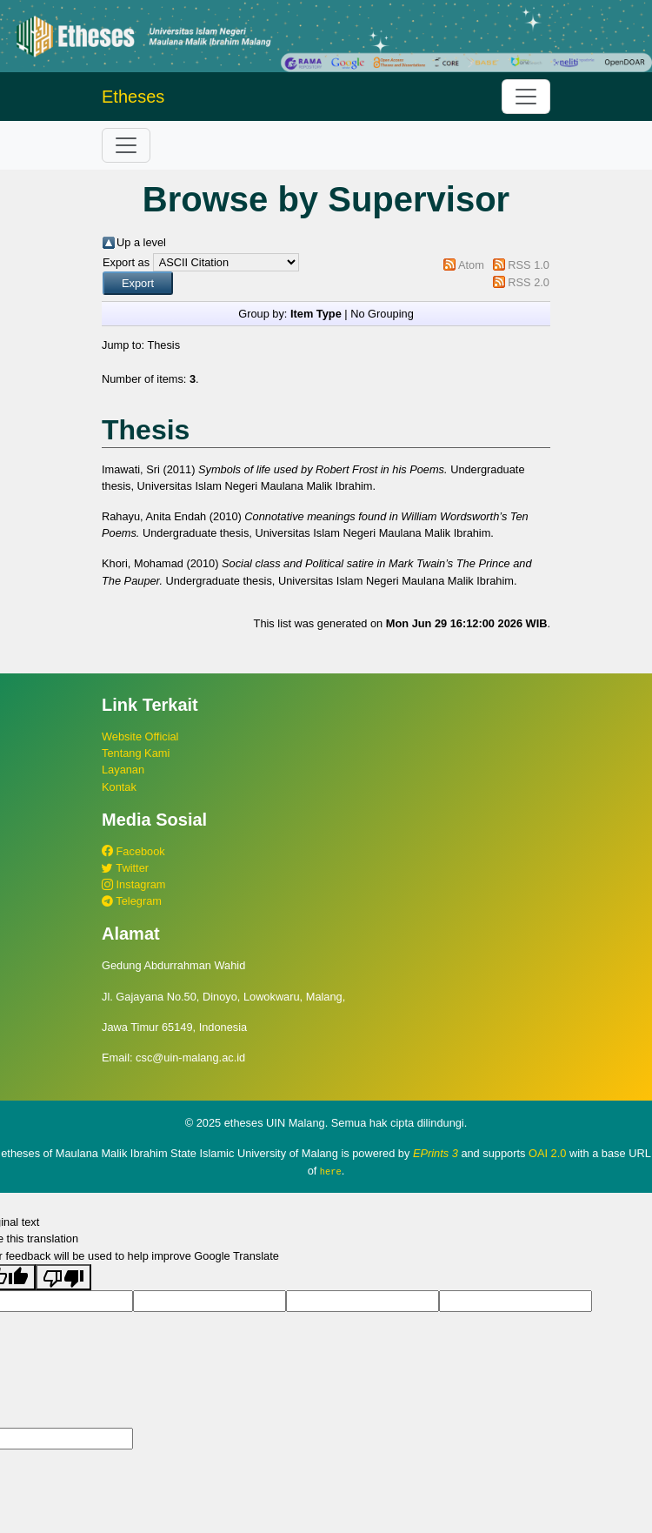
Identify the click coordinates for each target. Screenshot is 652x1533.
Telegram (132, 900)
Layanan (123, 769)
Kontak (119, 786)
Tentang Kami (136, 753)
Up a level (141, 242)
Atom (471, 264)
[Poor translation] (63, 1276)
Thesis (163, 344)
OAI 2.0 (547, 1153)
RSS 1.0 (528, 264)
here (331, 1171)
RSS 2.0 (528, 282)
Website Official (140, 736)
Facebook (133, 851)
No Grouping (382, 313)
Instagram (133, 884)
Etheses (133, 96)
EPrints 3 (435, 1153)
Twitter (125, 867)
